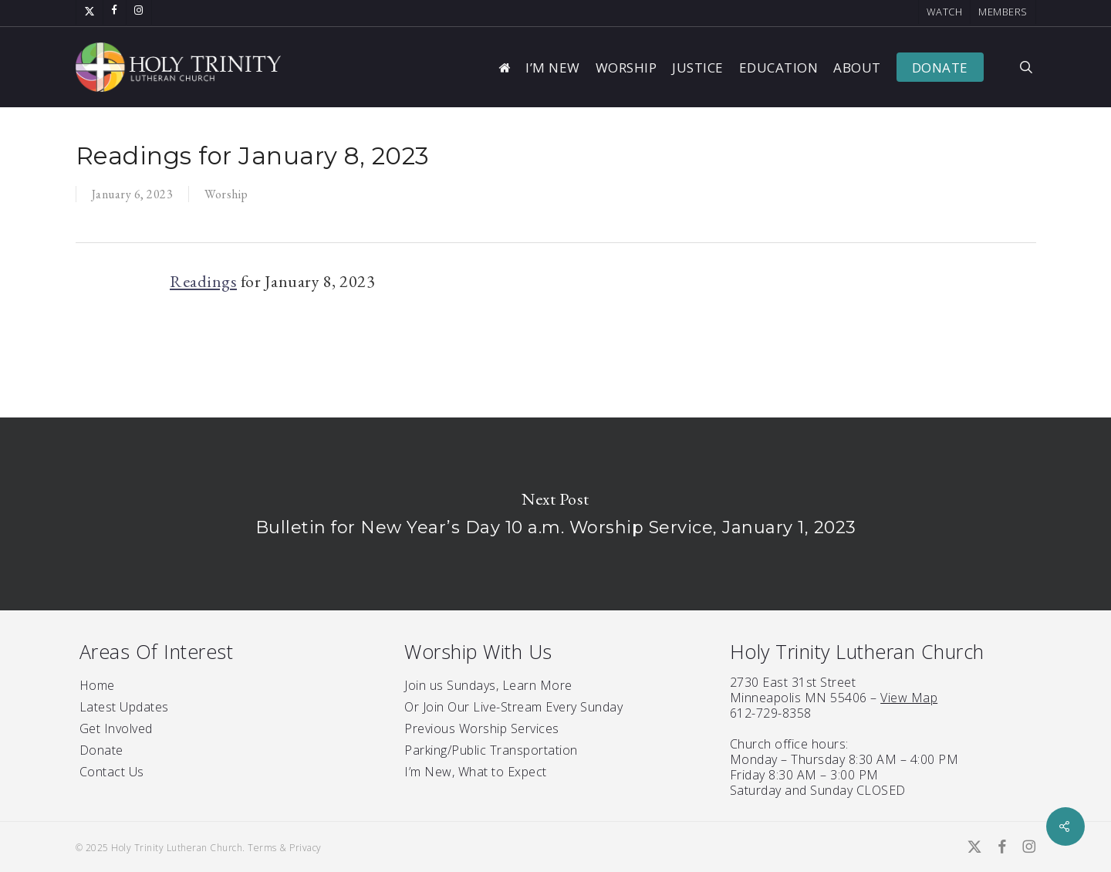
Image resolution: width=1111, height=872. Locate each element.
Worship (226, 194)
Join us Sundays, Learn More (488, 685)
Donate (101, 750)
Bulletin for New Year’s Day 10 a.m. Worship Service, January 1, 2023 (555, 513)
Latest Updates (124, 706)
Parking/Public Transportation (491, 750)
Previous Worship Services (481, 728)
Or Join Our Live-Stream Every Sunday (513, 706)
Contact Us (111, 771)
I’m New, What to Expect (475, 771)
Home (97, 685)
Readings (203, 281)
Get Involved (116, 728)
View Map (908, 697)
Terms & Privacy (285, 847)
